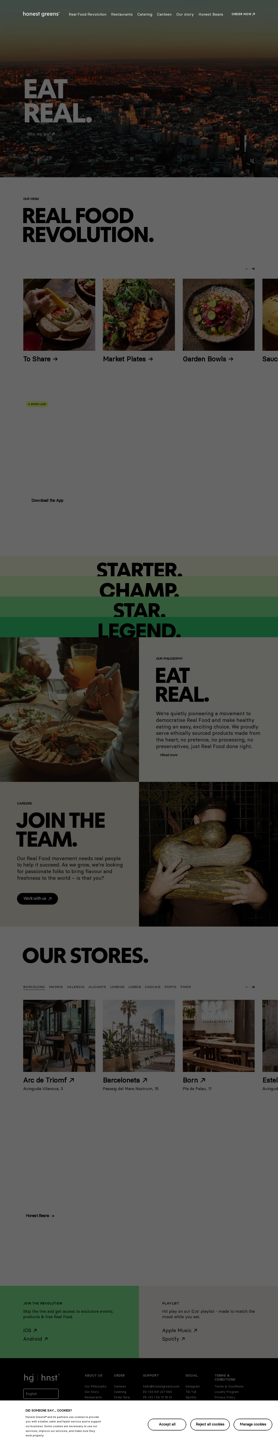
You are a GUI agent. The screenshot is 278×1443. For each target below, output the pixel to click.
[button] (168, 755)
